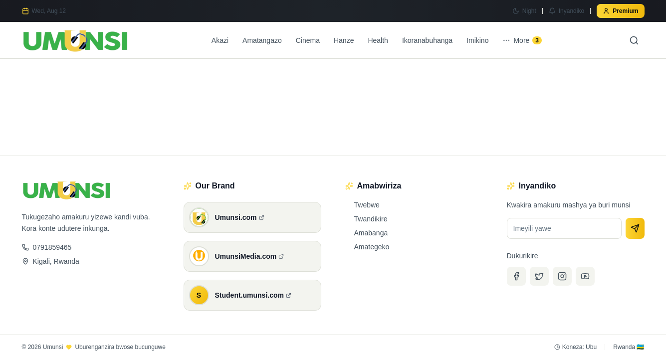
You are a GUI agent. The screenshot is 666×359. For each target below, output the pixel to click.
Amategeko (367, 247)
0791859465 (47, 247)
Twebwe (362, 205)
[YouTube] (585, 276)
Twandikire (366, 219)
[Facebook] (516, 276)
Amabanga (366, 233)
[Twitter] (539, 276)
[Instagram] (562, 276)
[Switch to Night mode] (524, 11)
